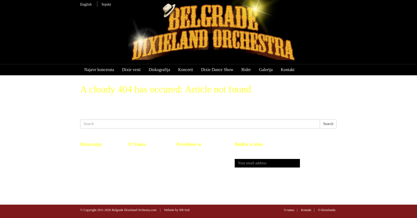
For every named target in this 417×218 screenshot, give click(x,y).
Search (328, 124)
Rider (246, 69)
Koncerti (185, 69)
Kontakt (288, 69)
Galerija (266, 69)
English (86, 4)
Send (318, 163)
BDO (132, 153)
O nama (289, 210)
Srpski (106, 4)
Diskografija (159, 69)
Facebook (183, 153)
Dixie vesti (131, 69)
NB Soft (184, 210)
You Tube (183, 159)
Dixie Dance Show (217, 69)
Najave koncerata (99, 69)
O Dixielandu (326, 210)
